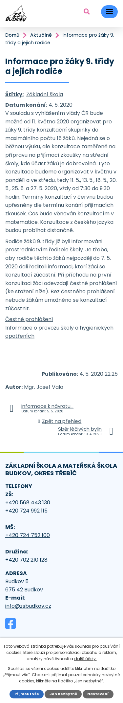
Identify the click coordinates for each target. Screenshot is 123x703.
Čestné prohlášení (29, 319)
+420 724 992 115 (26, 510)
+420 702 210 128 (26, 560)
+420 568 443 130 (27, 502)
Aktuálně (41, 35)
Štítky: (14, 94)
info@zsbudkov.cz (28, 606)
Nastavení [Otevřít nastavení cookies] (98, 694)
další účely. (85, 658)
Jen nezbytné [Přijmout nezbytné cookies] (63, 694)
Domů (12, 35)
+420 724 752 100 (27, 535)
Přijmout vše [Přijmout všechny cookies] (26, 694)
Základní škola (44, 94)
